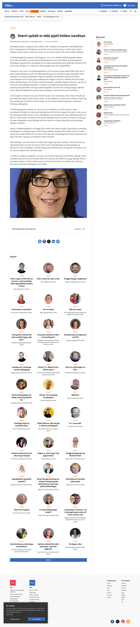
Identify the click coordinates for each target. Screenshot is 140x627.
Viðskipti (109, 586)
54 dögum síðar (75, 544)
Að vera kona (48, 310)
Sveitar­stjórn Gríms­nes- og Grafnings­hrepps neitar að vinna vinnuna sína (75, 512)
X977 (122, 600)
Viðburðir (124, 590)
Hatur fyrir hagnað (21, 510)
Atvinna (123, 588)
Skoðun (109, 593)
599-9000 (15, 601)
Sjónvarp (109, 595)
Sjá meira (48, 560)
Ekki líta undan (75, 310)
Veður (123, 593)
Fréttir (109, 583)
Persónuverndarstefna (16, 594)
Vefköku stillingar (15, 619)
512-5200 (35, 590)
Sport (108, 588)
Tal (122, 602)
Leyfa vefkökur (37, 619)
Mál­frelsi (75, 395)
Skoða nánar (9, 614)
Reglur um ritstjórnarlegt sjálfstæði (17, 591)
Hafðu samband (33, 595)
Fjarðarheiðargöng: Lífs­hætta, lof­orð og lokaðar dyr (22, 397)
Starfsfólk (32, 602)
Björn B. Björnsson (108, 81)
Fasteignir (124, 586)
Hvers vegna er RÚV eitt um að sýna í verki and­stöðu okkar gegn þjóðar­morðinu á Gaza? (117, 77)
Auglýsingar (32, 592)
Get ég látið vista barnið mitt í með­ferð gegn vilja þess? (21, 337)
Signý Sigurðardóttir (108, 44)
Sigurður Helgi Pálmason (110, 123)
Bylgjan (123, 595)
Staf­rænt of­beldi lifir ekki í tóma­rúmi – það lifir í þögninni (48, 546)
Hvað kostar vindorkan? (22, 310)
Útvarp (109, 597)
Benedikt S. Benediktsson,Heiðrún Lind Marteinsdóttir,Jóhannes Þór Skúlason (113, 98)
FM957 (123, 597)
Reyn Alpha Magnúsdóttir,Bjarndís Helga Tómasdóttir (116, 115)
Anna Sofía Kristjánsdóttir (110, 60)
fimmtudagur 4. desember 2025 (112, 5)
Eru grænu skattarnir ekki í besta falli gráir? (117, 95)
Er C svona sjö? (75, 423)
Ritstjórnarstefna (34, 597)
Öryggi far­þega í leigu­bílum (75, 279)
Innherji (123, 583)
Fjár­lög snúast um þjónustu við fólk (114, 105)
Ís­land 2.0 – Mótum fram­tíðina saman (115, 50)
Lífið (108, 590)
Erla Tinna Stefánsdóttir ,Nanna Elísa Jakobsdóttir (116, 52)
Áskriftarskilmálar (34, 599)
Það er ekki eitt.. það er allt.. (48, 279)
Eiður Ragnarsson (108, 89)
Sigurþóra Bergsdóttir (109, 107)
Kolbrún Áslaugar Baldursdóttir (111, 69)
